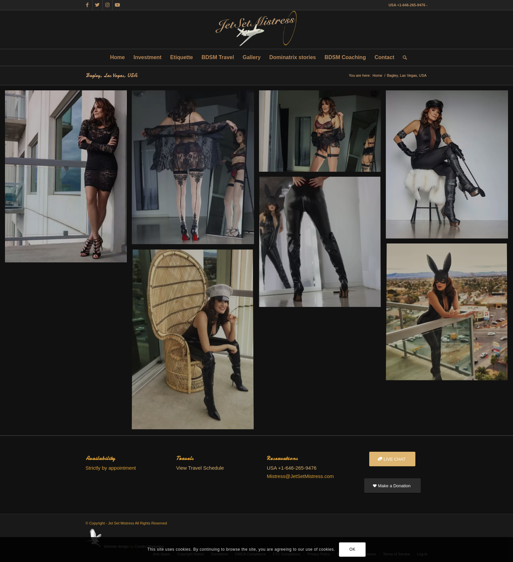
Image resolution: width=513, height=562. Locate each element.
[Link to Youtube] (118, 5)
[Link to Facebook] (87, 5)
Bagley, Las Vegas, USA (111, 75)
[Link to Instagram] (107, 5)
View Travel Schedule (200, 468)
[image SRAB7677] (195, 169)
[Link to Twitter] (97, 5)
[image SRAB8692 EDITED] (449, 314)
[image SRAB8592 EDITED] (322, 245)
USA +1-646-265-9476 (406, 5)
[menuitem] (117, 57)
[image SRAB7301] (68, 178)
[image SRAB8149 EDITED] (449, 167)
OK (352, 549)
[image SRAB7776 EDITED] (322, 133)
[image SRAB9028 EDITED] (195, 342)
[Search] (402, 57)
